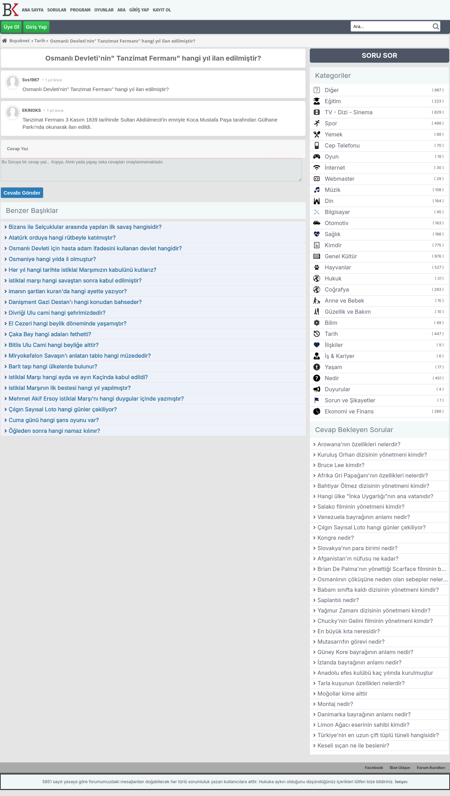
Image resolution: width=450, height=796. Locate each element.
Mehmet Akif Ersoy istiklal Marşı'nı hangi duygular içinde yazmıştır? (96, 398)
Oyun (332, 156)
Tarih (331, 333)
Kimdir (333, 245)
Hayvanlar (338, 267)
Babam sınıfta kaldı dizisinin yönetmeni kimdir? (378, 589)
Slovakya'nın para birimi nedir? (357, 548)
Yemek (333, 134)
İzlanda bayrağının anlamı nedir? (359, 662)
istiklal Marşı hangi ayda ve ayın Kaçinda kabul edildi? (78, 377)
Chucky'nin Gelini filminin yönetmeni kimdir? (375, 620)
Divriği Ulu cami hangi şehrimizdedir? (57, 312)
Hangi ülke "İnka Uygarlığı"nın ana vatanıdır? (375, 496)
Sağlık (333, 234)
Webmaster (339, 178)
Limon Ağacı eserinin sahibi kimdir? (363, 724)
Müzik (332, 189)
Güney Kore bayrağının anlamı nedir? (365, 652)
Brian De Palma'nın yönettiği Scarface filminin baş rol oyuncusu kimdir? (383, 568)
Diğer (332, 90)
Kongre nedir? (335, 537)
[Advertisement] (153, 488)
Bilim (331, 322)
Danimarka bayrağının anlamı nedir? (364, 714)
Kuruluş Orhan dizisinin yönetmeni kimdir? (372, 454)
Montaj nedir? (335, 703)
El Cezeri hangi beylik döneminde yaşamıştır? (67, 323)
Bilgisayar (337, 211)
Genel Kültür (341, 256)
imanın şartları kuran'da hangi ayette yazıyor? (68, 291)
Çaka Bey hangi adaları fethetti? (50, 334)
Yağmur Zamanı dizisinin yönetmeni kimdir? (373, 610)
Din (329, 200)
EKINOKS (31, 110)
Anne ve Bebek (344, 300)
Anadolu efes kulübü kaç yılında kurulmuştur (375, 672)
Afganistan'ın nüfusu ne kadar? (357, 558)
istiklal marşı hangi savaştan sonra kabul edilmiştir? (75, 280)
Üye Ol (11, 27)
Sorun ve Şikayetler (350, 400)
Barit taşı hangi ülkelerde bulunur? (53, 366)
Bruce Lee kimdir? (340, 465)
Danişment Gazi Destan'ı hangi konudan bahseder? (75, 301)
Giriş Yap (139, 9)
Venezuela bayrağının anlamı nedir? (363, 516)
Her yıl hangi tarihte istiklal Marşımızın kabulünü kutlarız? (82, 269)
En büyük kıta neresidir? (348, 631)
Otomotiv (337, 223)
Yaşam (333, 367)
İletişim (401, 781)
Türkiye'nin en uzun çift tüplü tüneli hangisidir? (378, 735)
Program (80, 9)
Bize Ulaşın (400, 767)
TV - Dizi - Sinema (348, 112)
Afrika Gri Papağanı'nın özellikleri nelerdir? (372, 475)
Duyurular (337, 389)
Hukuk (333, 278)
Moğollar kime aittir (342, 693)
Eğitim (333, 101)
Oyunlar (104, 9)
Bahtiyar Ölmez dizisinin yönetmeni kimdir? (373, 485)
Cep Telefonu (342, 145)
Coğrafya (337, 289)
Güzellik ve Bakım (348, 311)
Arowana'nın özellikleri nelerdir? (358, 444)
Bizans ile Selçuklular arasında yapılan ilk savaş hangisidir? (85, 226)
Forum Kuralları (431, 767)
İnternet (335, 167)
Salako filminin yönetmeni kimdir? (360, 506)
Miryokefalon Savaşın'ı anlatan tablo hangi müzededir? (80, 355)
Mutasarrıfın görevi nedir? (351, 641)
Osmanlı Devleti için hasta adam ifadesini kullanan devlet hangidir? (95, 248)
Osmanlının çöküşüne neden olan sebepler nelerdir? (383, 579)
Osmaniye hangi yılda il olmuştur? (52, 259)
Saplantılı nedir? (338, 600)
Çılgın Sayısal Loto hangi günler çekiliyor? (63, 409)
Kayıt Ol (162, 9)
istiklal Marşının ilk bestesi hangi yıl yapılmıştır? (70, 387)
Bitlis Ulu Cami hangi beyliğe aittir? (54, 344)
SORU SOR (379, 55)
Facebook (374, 767)
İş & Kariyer (339, 355)
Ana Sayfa (32, 9)
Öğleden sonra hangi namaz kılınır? (54, 430)
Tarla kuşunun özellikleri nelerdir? (361, 683)
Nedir (332, 378)
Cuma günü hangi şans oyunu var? (54, 420)
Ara (121, 9)
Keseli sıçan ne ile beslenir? (353, 745)
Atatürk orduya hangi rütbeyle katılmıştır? (62, 237)
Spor (331, 123)
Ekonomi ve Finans (349, 411)
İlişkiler (334, 344)
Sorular (56, 9)
